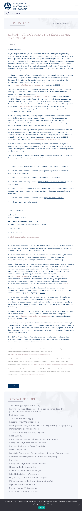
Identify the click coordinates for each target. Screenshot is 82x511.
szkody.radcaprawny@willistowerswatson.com (29, 97)
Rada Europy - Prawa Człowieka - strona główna (33, 439)
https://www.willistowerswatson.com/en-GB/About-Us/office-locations (53, 364)
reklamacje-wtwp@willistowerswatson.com (35, 316)
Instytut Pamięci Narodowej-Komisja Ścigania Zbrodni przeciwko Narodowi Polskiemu (36, 410)
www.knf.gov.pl (21, 276)
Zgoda (41, 507)
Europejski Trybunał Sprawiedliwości (28, 463)
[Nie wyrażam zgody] (79, 505)
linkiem (65, 284)
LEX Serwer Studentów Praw (23, 491)
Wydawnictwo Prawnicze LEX (23, 484)
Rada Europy (15, 436)
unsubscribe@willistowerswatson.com (33, 374)
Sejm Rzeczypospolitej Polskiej (24, 405)
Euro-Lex (13, 460)
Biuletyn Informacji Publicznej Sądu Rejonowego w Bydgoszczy (41, 425)
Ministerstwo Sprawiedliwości (24, 429)
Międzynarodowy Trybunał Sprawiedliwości (31, 481)
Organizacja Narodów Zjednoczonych (28, 477)
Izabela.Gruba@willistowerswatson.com (24, 237)
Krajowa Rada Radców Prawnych (25, 470)
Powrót (13, 386)
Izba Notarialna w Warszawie (24, 474)
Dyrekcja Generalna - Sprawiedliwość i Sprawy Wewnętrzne (39, 453)
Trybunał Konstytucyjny (21, 418)
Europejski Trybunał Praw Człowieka (27, 442)
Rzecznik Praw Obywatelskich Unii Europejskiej (33, 456)
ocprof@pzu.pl (24, 106)
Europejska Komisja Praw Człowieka (27, 446)
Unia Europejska (17, 449)
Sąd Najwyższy (16, 415)
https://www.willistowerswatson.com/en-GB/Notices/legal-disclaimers (30, 354)
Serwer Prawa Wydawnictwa (23, 488)
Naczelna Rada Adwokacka (22, 467)
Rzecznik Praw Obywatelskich (24, 422)
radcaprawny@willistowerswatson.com (27, 85)
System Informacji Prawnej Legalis (26, 432)
